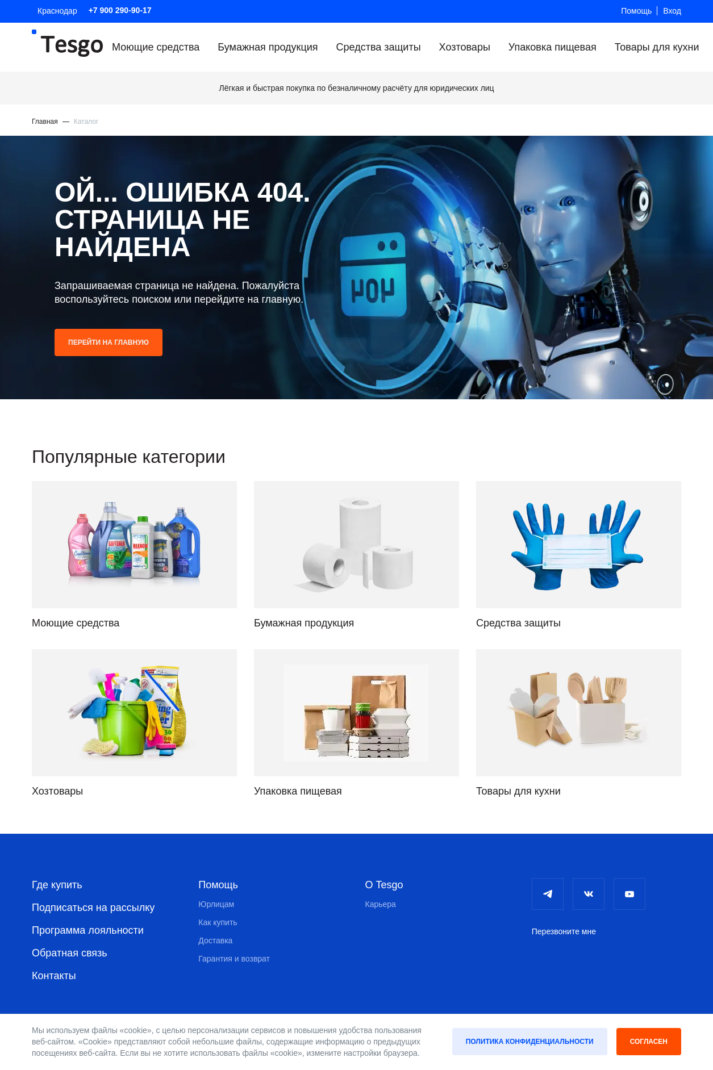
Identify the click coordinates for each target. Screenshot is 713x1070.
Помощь (636, 10)
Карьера (380, 904)
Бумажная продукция (268, 47)
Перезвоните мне (564, 931)
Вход (672, 10)
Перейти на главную (108, 342)
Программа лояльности (88, 930)
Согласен (649, 1042)
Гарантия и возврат (234, 958)
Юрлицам (216, 904)
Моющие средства (155, 47)
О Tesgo (384, 885)
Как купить (217, 922)
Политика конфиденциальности (530, 1042)
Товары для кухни (657, 47)
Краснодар (57, 10)
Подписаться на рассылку (93, 907)
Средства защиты (378, 47)
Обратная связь (69, 953)
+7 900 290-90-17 (120, 10)
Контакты (54, 975)
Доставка (215, 940)
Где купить (57, 885)
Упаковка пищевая (552, 47)
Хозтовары (464, 47)
